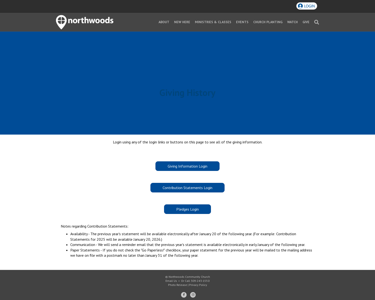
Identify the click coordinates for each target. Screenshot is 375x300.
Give (306, 22)
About (164, 22)
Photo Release (177, 285)
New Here (182, 22)
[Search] (315, 22)
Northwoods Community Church (189, 276)
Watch (292, 22)
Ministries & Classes (213, 22)
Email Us (171, 281)
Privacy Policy (198, 285)
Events (242, 22)
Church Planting (267, 22)
